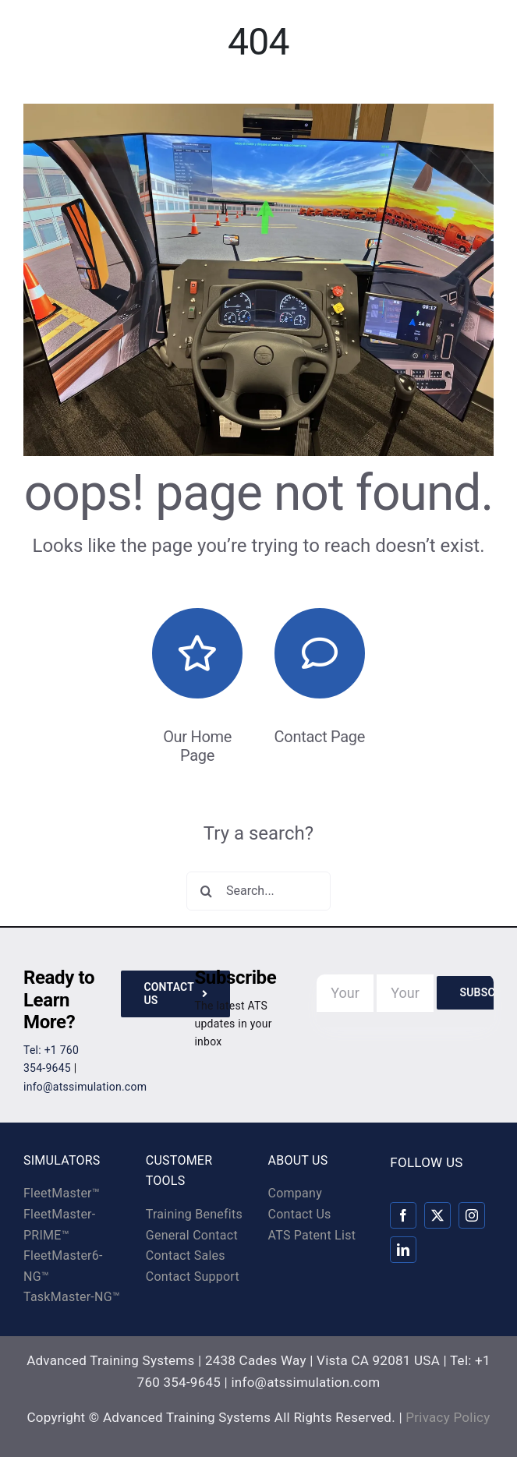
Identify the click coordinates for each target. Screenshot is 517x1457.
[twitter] (437, 1215)
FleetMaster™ (61, 1193)
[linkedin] (403, 1249)
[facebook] (403, 1215)
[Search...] (258, 891)
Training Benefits (194, 1214)
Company (295, 1193)
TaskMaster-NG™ (71, 1296)
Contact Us (299, 1214)
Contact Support (192, 1276)
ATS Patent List (312, 1235)
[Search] (205, 891)
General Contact (192, 1235)
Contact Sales (185, 1255)
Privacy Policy (447, 1417)
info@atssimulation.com (85, 1086)
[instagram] (472, 1215)
